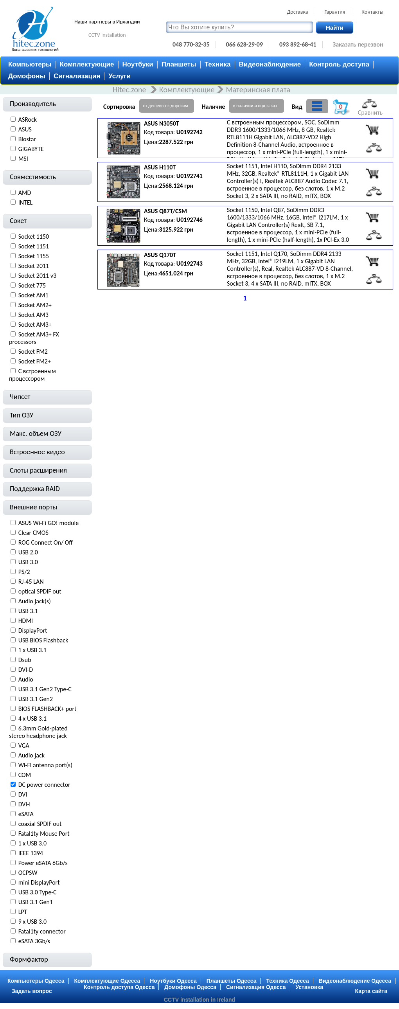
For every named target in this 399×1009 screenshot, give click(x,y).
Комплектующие (87, 64)
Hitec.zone (130, 89)
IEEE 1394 (30, 853)
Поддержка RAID (35, 488)
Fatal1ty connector (42, 931)
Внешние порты (33, 507)
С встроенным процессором (32, 374)
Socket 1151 (33, 246)
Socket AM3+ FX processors (34, 338)
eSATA (26, 814)
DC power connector (44, 784)
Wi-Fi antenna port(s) (45, 765)
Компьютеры (30, 64)
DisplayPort (32, 630)
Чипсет (20, 396)
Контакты (372, 12)
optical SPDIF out (39, 591)
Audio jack (31, 755)
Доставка (297, 12)
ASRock (27, 119)
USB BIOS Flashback (43, 640)
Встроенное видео (37, 452)
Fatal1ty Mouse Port (44, 833)
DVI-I (24, 804)
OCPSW (28, 872)
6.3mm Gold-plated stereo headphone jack (38, 732)
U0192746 (189, 219)
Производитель (33, 103)
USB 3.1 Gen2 (35, 699)
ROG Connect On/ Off (45, 542)
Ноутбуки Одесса (173, 981)
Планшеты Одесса (232, 981)
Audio (25, 679)
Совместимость (33, 177)
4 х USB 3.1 (32, 718)
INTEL (25, 202)
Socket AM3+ (35, 324)
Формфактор (29, 959)
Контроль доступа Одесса (119, 987)
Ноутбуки (137, 64)
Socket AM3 (33, 314)
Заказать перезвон (358, 44)
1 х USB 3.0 (32, 843)
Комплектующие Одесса (107, 981)
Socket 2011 (33, 266)
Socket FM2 (33, 351)
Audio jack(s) (34, 601)
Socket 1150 (33, 236)
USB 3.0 (28, 562)
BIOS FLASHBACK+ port (47, 708)
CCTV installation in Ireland (199, 999)
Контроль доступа (339, 64)
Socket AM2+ (35, 305)
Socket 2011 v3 (37, 275)
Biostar (27, 139)
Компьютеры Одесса (36, 981)
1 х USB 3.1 (32, 650)
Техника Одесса (287, 981)
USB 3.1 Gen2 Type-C (45, 689)
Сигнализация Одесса (256, 987)
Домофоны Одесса (190, 987)
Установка (310, 987)
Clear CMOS (33, 532)
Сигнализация (77, 76)
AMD (24, 192)
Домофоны (26, 76)
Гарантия (334, 12)
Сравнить (370, 107)
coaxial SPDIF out (40, 823)
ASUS (25, 129)
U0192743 (189, 263)
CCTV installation (107, 35)
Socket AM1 (33, 295)
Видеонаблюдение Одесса (355, 981)
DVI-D (25, 669)
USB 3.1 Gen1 (35, 902)
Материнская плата (258, 89)
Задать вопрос (32, 991)
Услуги (119, 76)
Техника (218, 64)
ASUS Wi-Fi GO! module (48, 523)
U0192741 (189, 176)
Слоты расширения (38, 470)
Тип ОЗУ (21, 415)
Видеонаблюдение (270, 64)
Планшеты (179, 64)
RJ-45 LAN (31, 581)
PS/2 (24, 572)
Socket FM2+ (34, 361)
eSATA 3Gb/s (34, 941)
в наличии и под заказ (255, 105)
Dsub (24, 660)
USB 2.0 (28, 552)
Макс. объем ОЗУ (35, 433)
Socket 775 (32, 285)
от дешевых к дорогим (165, 105)
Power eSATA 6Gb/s (43, 863)
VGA (23, 745)
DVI (22, 794)
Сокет (18, 220)
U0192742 (189, 132)
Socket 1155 (33, 256)
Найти (334, 27)
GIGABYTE (31, 149)
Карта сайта (371, 991)
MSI (23, 158)
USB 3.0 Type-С (37, 892)
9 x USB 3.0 (32, 921)
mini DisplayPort (39, 882)
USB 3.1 (28, 611)
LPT (22, 911)
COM (24, 775)
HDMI (25, 620)
